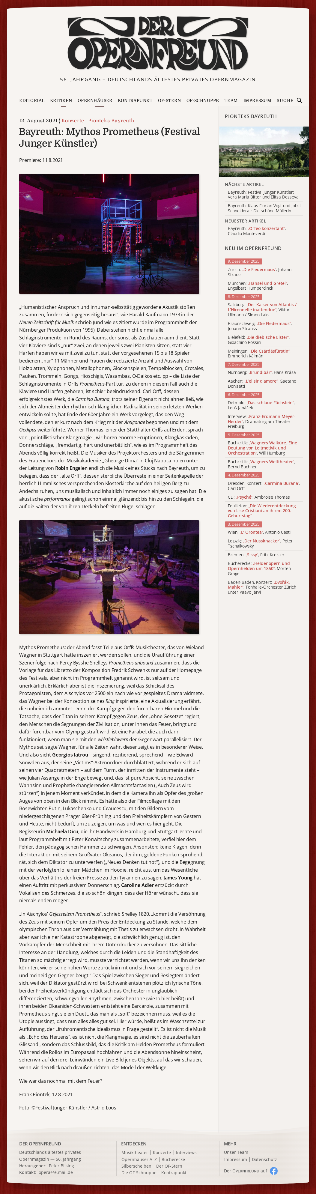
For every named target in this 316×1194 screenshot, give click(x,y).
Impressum (257, 100)
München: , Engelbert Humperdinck (258, 286)
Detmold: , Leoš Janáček (261, 405)
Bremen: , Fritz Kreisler (256, 554)
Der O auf (245, 1171)
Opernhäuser (95, 100)
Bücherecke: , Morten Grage (259, 568)
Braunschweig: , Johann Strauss (260, 326)
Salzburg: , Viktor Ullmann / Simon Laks (262, 309)
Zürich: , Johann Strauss (259, 272)
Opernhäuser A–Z (139, 1159)
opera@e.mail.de (56, 1172)
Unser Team (236, 1152)
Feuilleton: (262, 510)
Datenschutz (264, 1159)
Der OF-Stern (169, 1166)
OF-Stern (169, 100)
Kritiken (61, 100)
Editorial (31, 100)
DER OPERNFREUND (40, 1144)
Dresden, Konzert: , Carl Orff (264, 486)
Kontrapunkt (135, 100)
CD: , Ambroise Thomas (259, 497)
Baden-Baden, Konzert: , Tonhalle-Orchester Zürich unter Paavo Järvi (262, 587)
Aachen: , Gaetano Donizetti (262, 384)
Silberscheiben (136, 1166)
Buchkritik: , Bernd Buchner (261, 464)
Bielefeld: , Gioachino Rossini (259, 340)
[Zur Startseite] (158, 43)
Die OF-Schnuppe (139, 1172)
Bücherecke (173, 1159)
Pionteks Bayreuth (111, 121)
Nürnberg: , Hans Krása (262, 372)
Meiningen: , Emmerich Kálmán (259, 354)
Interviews (186, 1152)
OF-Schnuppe (202, 100)
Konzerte (72, 121)
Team (231, 100)
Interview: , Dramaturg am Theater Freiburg (262, 421)
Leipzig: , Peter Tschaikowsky (260, 544)
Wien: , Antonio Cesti (259, 532)
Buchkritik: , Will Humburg (262, 447)
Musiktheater (134, 1152)
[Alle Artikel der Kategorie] (264, 152)
